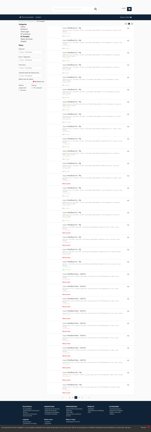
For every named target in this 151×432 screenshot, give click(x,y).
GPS (89, 412)
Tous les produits (27, 17)
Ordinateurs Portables (52, 412)
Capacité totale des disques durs (31, 75)
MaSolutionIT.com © (73, 422)
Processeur (31, 67)
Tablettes (91, 409)
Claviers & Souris (115, 409)
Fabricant (31, 51)
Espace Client (125, 17)
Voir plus (128, 427)
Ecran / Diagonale (31, 59)
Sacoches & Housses (30, 414)
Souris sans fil (27, 416)
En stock (22, 90)
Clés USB (69, 412)
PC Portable (41, 21)
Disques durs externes (73, 414)
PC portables (27, 409)
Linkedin (47, 422)
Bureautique (27, 422)
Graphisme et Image (29, 423)
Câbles (112, 414)
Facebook (48, 423)
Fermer (143, 427)
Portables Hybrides (51, 414)
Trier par (34, 85)
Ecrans (25, 412)
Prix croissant (36, 88)
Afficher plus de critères (26, 79)
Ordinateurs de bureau (52, 409)
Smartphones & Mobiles (96, 410)
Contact (38, 17)
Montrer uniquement (22, 87)
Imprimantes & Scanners (31, 410)
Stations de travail (51, 410)
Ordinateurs (22, 21)
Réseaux (69, 410)
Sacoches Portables (116, 410)
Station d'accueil (115, 412)
